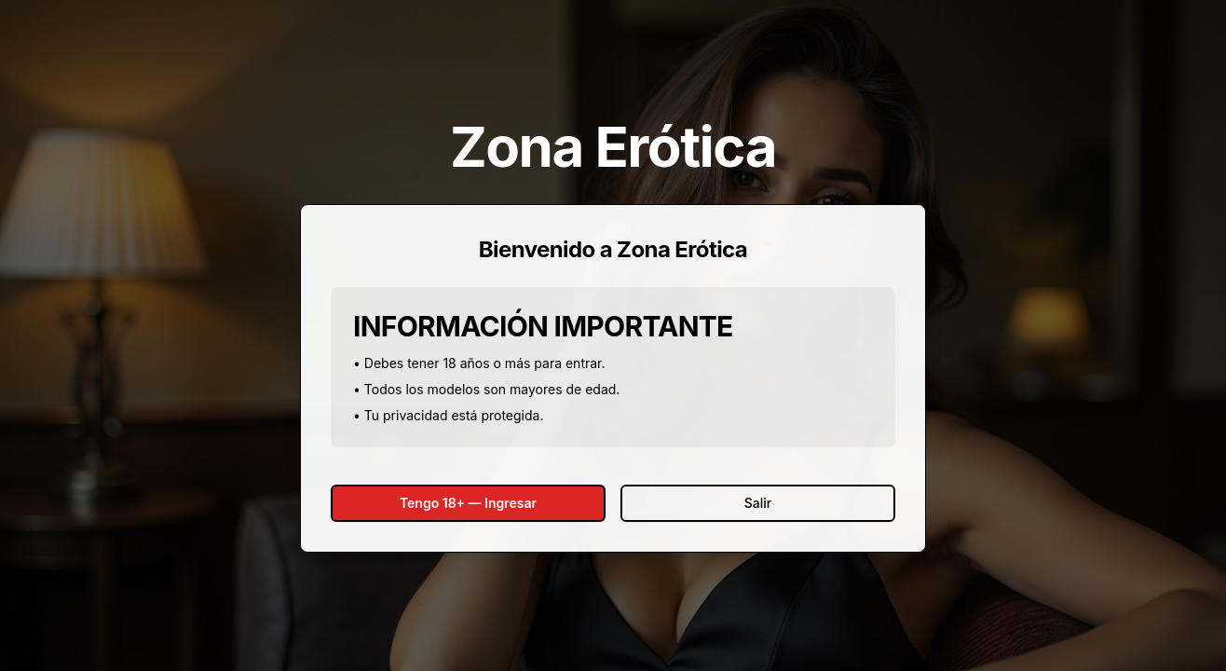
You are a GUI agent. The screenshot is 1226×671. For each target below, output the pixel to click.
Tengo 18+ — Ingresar (468, 503)
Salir (757, 503)
